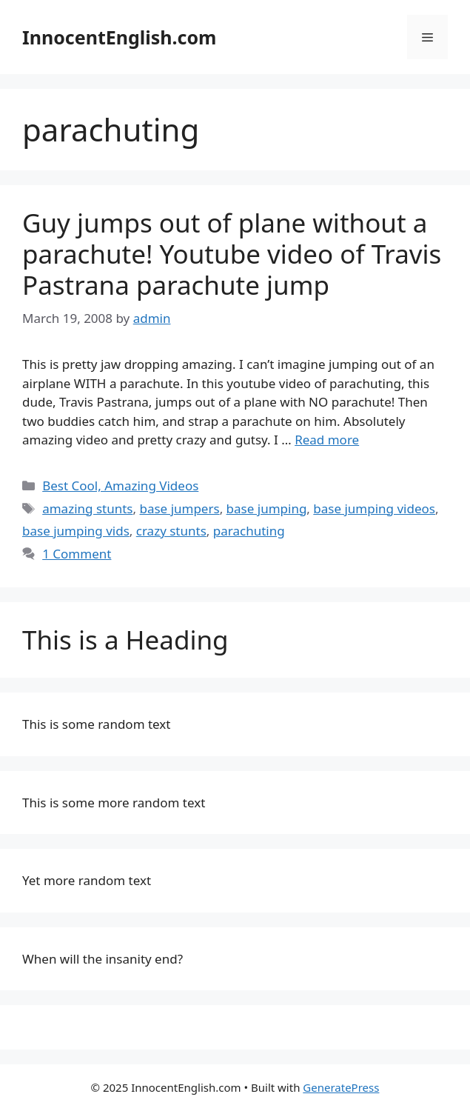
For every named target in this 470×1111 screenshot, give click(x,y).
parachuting (249, 530)
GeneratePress (341, 1087)
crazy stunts (171, 530)
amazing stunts (87, 508)
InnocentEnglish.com (119, 37)
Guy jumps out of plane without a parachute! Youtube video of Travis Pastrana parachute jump (231, 253)
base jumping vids (76, 530)
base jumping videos (374, 508)
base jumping (266, 508)
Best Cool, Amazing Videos (120, 485)
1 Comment (76, 553)
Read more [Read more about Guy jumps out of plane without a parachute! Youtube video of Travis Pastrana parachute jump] (327, 439)
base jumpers (179, 508)
